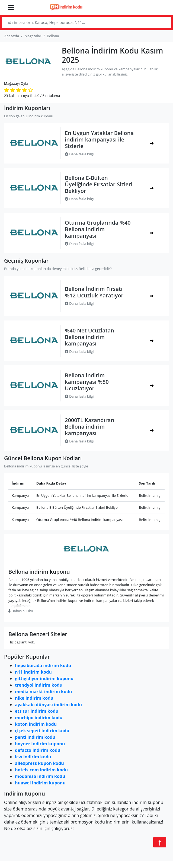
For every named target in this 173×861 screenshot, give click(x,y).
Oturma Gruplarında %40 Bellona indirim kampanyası (98, 229)
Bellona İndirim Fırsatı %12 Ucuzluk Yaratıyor (94, 292)
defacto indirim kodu (37, 750)
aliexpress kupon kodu (39, 763)
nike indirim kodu (34, 698)
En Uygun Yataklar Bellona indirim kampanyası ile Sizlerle (99, 139)
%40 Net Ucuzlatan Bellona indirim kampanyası (89, 337)
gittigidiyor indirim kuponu (44, 678)
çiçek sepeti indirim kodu (42, 731)
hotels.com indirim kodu (41, 770)
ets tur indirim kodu (36, 711)
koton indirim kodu (36, 724)
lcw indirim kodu (33, 757)
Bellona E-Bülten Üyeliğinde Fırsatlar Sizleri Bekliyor (98, 184)
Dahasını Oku (20, 610)
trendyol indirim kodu (38, 685)
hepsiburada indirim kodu (43, 665)
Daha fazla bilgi (79, 154)
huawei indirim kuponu (40, 783)
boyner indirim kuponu (40, 744)
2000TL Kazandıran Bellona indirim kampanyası (89, 426)
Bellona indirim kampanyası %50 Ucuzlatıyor (87, 382)
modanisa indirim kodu (40, 776)
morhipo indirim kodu (38, 718)
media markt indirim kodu (43, 692)
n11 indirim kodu (33, 672)
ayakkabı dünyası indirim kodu (48, 705)
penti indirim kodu (35, 737)
